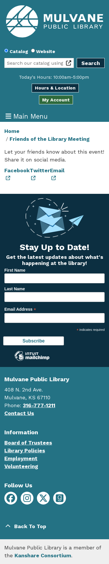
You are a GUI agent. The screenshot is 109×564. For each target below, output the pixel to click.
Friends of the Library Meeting (50, 139)
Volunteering (21, 466)
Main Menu (27, 116)
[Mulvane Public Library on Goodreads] (59, 498)
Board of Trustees (28, 443)
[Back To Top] (54, 526)
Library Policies (24, 450)
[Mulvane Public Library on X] (43, 498)
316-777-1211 (39, 405)
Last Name (14, 289)
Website (45, 51)
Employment (20, 458)
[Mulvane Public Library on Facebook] (10, 498)
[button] (54, 77)
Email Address (20, 309)
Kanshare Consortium (43, 555)
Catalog (19, 51)
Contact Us (19, 413)
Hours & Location (55, 88)
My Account (56, 100)
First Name (14, 270)
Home (11, 131)
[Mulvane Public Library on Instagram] (27, 498)
